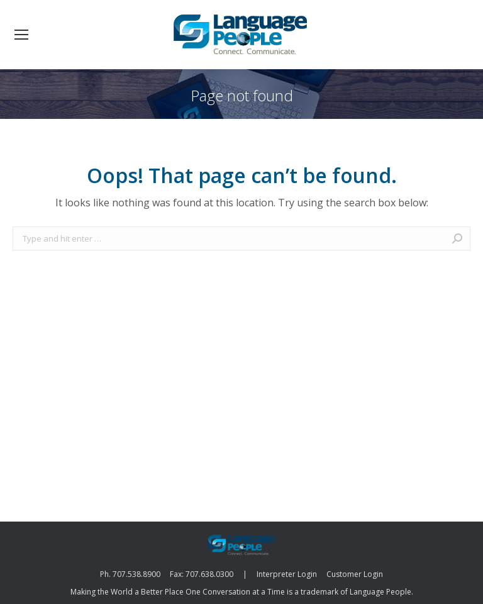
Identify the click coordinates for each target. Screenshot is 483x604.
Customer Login (354, 574)
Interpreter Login (287, 574)
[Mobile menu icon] (21, 34)
